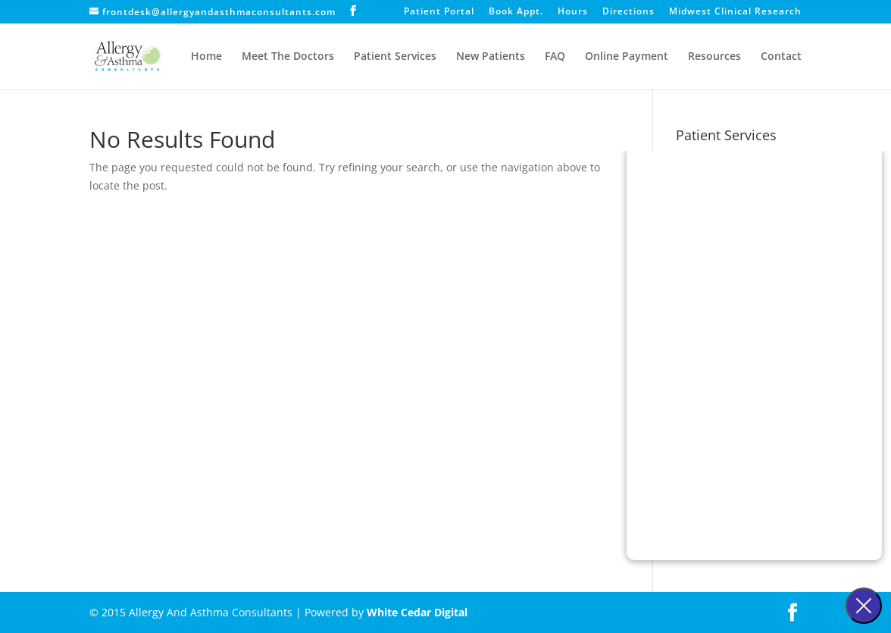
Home (206, 57)
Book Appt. (516, 12)
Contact (781, 57)
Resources (714, 57)
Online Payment (626, 57)
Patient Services (395, 57)
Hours (573, 12)
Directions (628, 12)
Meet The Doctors (288, 57)
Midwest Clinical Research (735, 12)
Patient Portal (439, 12)
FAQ (555, 57)
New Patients (490, 57)
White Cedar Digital (417, 612)
